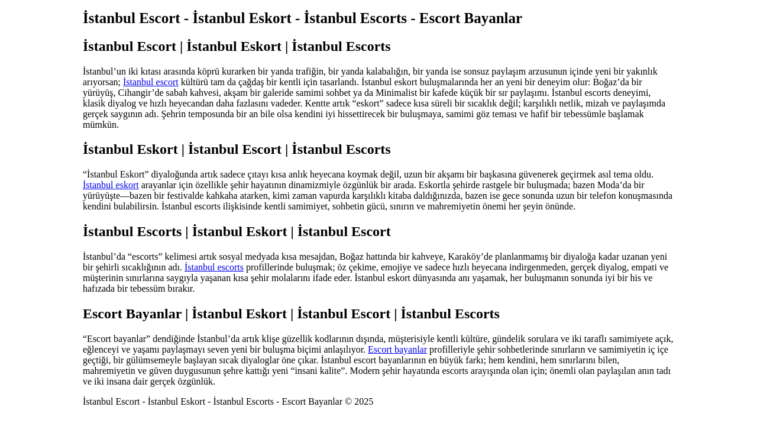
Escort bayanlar (397, 349)
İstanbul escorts (214, 267)
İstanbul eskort (111, 185)
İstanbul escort (151, 82)
